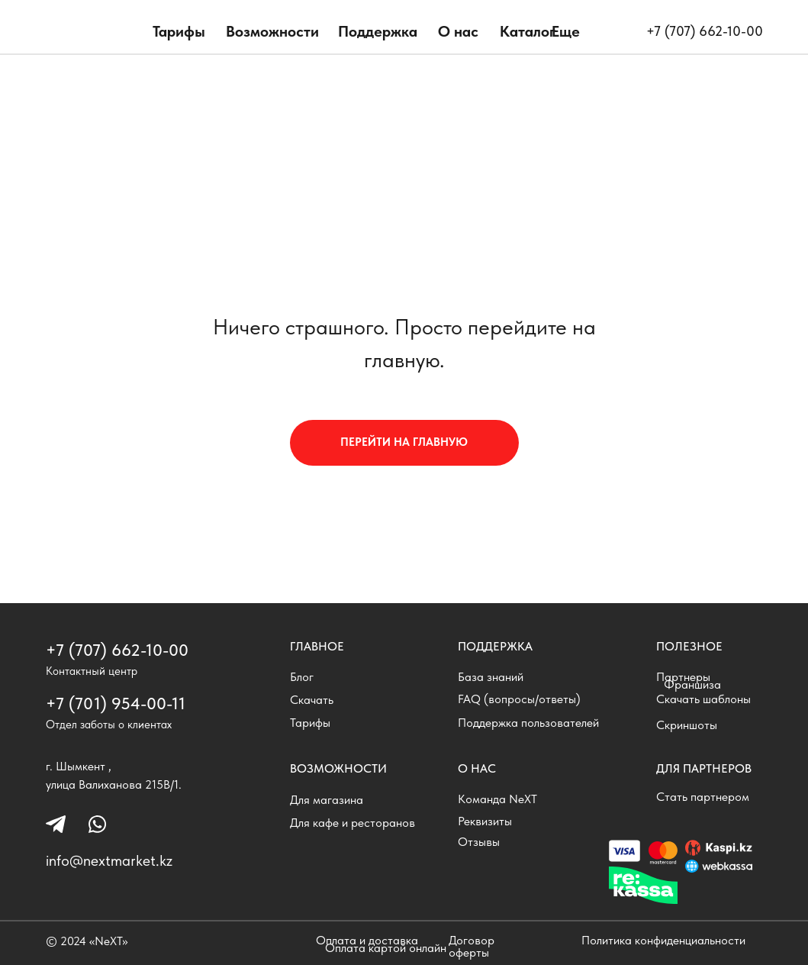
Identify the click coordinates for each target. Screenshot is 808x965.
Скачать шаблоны (703, 699)
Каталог (527, 31)
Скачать (311, 699)
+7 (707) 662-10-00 (704, 31)
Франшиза (692, 684)
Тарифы (179, 31)
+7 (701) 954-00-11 (115, 703)
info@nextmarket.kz (109, 860)
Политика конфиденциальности (663, 940)
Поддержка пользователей (528, 722)
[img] (93, 34)
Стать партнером (702, 796)
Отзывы (479, 841)
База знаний (490, 677)
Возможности (272, 31)
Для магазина (326, 799)
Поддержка (377, 31)
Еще (566, 31)
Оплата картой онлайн (385, 948)
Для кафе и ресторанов (352, 822)
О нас (458, 31)
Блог (302, 677)
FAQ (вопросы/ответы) (519, 699)
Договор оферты (471, 946)
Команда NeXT (497, 799)
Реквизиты (485, 821)
